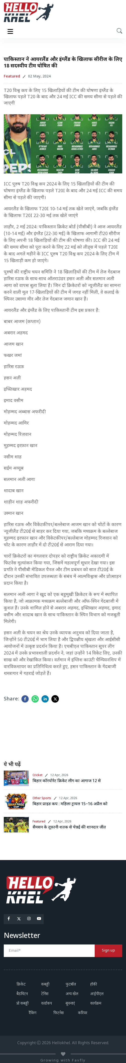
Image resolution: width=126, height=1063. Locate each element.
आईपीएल (96, 994)
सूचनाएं (70, 1003)
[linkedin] (45, 699)
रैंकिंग (32, 1013)
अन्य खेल (72, 994)
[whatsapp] (35, 699)
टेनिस (44, 994)
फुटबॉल (71, 984)
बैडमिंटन (22, 994)
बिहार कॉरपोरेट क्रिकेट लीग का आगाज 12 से (67, 781)
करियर (82, 1013)
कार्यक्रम (95, 1003)
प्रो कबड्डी (23, 1003)
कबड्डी (45, 984)
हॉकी (93, 984)
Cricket (37, 775)
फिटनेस (58, 1013)
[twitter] (55, 699)
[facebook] (25, 699)
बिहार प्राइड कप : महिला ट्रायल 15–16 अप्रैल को (70, 804)
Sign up (108, 950)
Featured (39, 822)
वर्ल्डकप (46, 1003)
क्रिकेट (21, 984)
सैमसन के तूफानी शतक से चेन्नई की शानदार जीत (69, 827)
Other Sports (42, 798)
